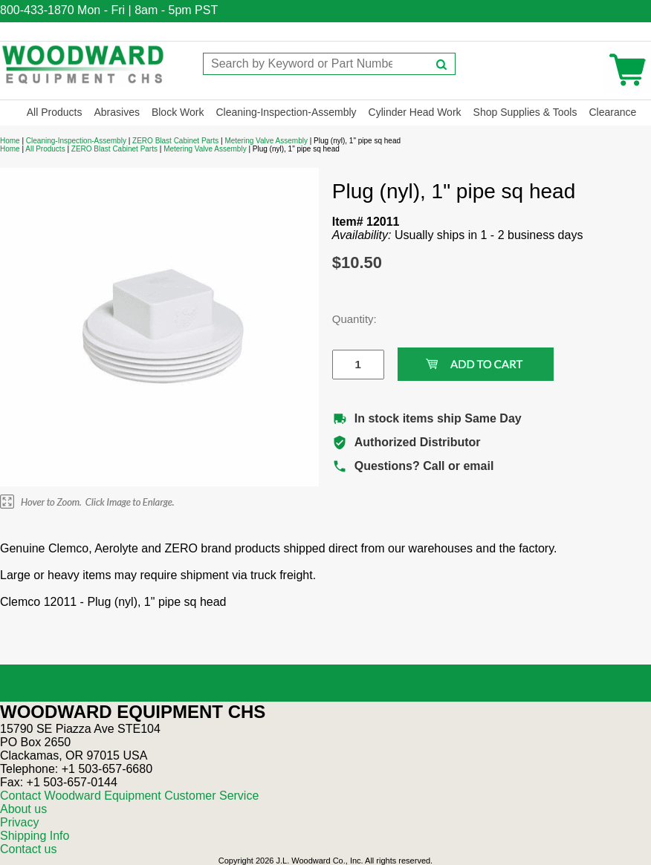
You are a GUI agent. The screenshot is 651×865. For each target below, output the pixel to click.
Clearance (612, 112)
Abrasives (116, 112)
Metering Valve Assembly (266, 141)
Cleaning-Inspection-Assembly (286, 112)
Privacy (19, 822)
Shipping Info (34, 835)
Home (10, 141)
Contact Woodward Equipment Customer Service (129, 795)
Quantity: (347, 319)
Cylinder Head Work (415, 112)
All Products (54, 112)
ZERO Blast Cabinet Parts (175, 141)
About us (23, 809)
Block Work (178, 112)
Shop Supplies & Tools (525, 112)
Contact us (28, 849)
